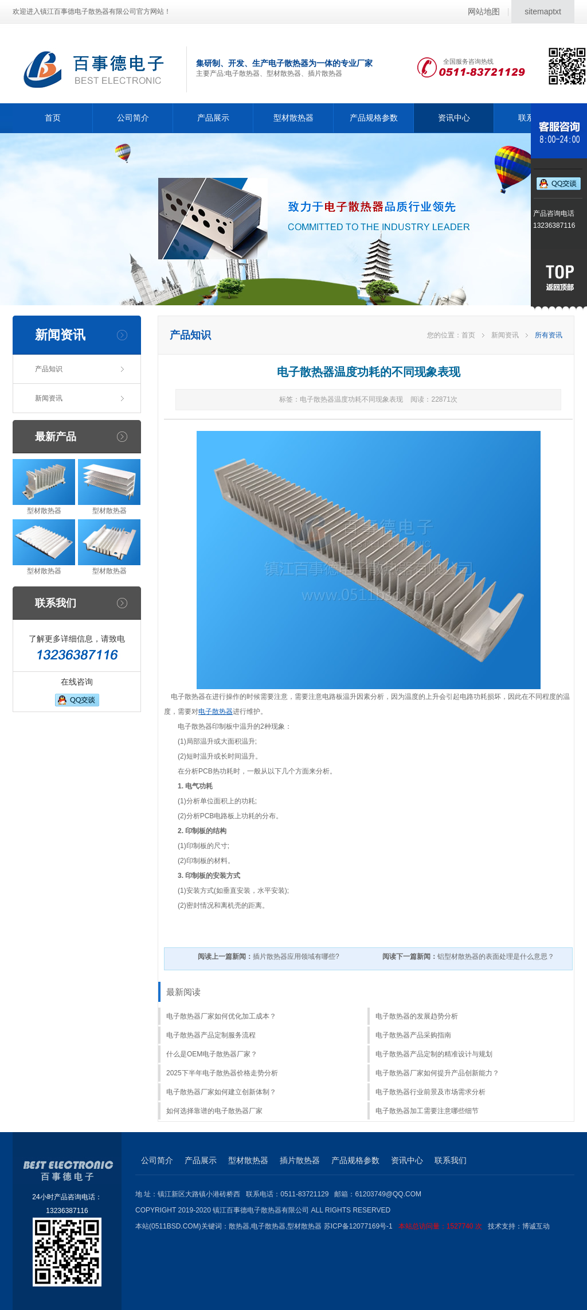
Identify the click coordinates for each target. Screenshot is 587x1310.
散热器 (239, 1226)
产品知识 (48, 369)
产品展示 (213, 117)
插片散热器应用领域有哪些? (268, 957)
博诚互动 (536, 1226)
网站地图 (484, 11)
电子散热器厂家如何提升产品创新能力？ (437, 1073)
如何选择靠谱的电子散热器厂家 (214, 1111)
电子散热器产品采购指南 (413, 1035)
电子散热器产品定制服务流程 (211, 1035)
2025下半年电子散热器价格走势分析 (222, 1073)
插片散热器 (300, 1160)
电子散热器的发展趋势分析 (416, 1016)
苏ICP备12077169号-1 (406, 1226)
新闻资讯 (48, 398)
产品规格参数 (374, 117)
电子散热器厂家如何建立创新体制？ (221, 1092)
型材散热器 (293, 117)
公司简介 (133, 117)
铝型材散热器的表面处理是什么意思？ (468, 957)
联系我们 (451, 1160)
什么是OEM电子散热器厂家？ (211, 1054)
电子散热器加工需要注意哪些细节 (427, 1111)
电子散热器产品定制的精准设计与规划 (433, 1054)
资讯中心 (454, 117)
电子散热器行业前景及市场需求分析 (430, 1092)
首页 (53, 117)
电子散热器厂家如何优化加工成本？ (221, 1016)
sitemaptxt (543, 11)
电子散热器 (215, 712)
